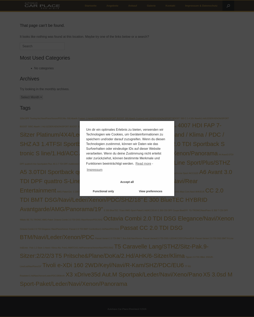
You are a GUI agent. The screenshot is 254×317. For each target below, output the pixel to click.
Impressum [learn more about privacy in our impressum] (94, 169)
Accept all (127, 182)
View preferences (150, 191)
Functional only (103, 191)
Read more (143, 163)
